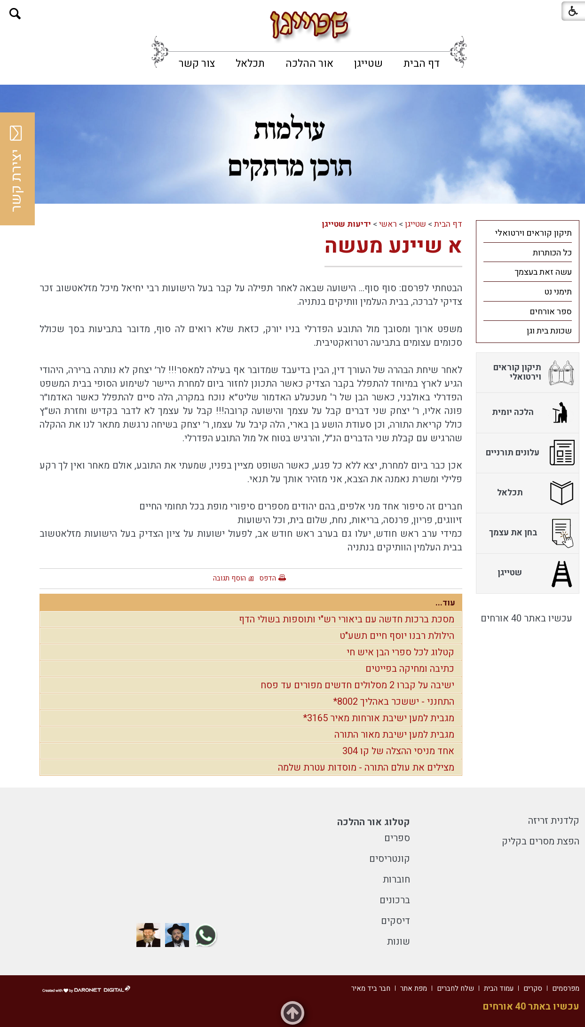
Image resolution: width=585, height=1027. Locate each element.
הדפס (267, 578)
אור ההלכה (309, 63)
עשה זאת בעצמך (543, 272)
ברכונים (394, 900)
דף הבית (421, 63)
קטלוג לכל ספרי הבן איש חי (400, 652)
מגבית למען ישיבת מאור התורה (394, 734)
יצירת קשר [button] (16, 169)
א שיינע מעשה (393, 246)
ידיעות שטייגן (346, 224)
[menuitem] (421, 63)
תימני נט (558, 292)
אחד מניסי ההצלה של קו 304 (398, 751)
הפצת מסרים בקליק (540, 841)
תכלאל (250, 63)
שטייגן (368, 63)
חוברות (396, 879)
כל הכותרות (552, 253)
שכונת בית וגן (549, 331)
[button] (15, 14)
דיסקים (395, 921)
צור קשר (197, 63)
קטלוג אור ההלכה (373, 822)
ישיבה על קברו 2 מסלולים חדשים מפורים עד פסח (357, 685)
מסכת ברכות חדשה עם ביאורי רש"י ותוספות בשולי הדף (346, 619)
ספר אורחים (551, 311)
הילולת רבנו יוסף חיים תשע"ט (397, 636)
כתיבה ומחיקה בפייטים (409, 669)
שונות (398, 941)
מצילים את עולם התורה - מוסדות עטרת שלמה (366, 767)
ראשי (388, 224)
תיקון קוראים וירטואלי (533, 233)
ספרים (397, 838)
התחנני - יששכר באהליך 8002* (393, 702)
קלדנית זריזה (553, 821)
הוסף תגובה (229, 578)
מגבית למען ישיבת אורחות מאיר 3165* (378, 718)
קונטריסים (389, 859)
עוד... (445, 603)
